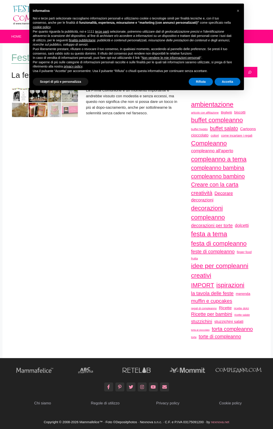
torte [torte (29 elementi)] (194, 337)
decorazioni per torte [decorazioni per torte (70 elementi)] (212, 225)
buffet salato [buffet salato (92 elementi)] (224, 128)
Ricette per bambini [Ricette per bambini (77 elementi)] (211, 314)
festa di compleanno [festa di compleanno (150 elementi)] (219, 243)
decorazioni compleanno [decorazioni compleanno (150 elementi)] (208, 213)
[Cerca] (249, 72)
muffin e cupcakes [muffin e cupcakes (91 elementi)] (211, 301)
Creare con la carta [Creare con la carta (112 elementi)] (215, 184)
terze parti (102, 31)
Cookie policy (230, 403)
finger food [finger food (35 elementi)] (244, 252)
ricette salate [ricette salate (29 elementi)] (242, 314)
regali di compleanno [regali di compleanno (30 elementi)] (204, 308)
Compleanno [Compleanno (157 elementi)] (209, 143)
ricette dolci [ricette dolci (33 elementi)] (241, 308)
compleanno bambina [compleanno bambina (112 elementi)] (217, 168)
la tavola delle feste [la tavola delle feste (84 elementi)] (212, 293)
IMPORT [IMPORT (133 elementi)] (202, 285)
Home (16, 36)
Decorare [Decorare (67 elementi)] (223, 193)
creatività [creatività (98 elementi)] (201, 193)
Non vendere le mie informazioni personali (171, 57)
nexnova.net (220, 422)
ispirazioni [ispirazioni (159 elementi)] (230, 285)
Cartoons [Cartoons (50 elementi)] (248, 129)
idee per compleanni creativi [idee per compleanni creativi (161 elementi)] (219, 270)
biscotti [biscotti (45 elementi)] (239, 112)
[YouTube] (153, 386)
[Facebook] (108, 386)
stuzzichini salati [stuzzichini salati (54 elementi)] (228, 321)
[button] (238, 10)
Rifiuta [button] (201, 81)
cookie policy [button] (42, 27)
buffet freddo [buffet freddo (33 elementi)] (199, 129)
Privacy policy (168, 403)
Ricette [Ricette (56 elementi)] (225, 308)
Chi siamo (42, 403)
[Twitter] (131, 386)
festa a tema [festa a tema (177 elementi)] (209, 234)
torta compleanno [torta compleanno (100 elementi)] (232, 329)
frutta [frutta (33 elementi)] (194, 258)
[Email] (164, 386)
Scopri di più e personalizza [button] (60, 81)
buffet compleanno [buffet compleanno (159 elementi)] (217, 119)
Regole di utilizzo (105, 403)
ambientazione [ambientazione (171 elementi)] (212, 104)
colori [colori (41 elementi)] (215, 135)
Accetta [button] (227, 81)
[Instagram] (142, 386)
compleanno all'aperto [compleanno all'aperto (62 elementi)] (212, 151)
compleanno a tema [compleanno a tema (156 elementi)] (219, 159)
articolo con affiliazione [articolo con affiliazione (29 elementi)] (205, 112)
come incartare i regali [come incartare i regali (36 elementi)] (236, 135)
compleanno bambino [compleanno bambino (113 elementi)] (218, 176)
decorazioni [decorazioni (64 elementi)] (202, 200)
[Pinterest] (119, 386)
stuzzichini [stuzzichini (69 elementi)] (201, 321)
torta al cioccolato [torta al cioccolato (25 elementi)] (200, 330)
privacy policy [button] (73, 66)
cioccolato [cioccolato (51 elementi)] (200, 135)
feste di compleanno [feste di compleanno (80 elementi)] (213, 251)
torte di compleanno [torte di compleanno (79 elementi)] (220, 336)
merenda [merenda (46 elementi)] (243, 294)
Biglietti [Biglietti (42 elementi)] (226, 112)
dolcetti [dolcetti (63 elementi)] (242, 225)
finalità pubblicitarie (82, 40)
